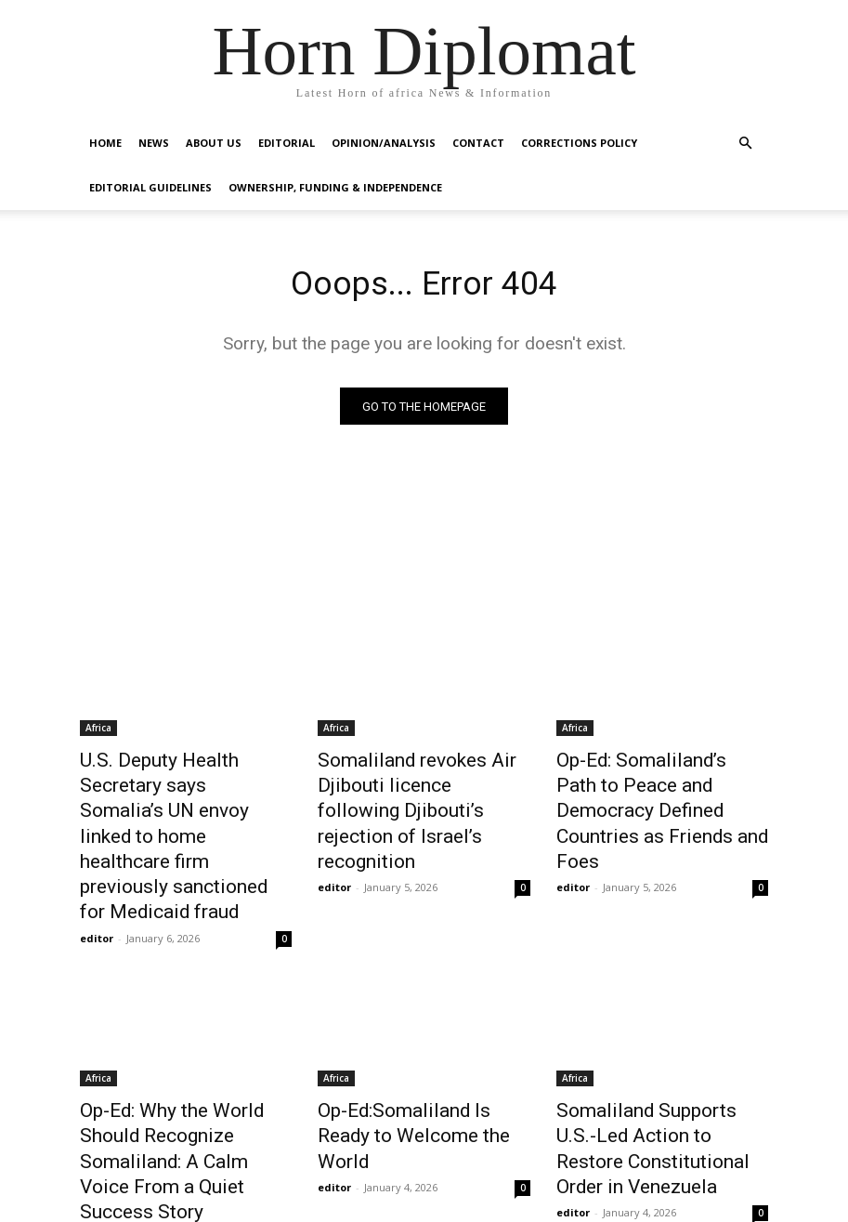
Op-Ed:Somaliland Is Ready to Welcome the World (421, 1048)
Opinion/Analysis (384, 143)
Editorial (286, 143)
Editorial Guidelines (150, 187)
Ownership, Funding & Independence (335, 187)
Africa (98, 731)
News (153, 143)
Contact (478, 143)
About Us (213, 143)
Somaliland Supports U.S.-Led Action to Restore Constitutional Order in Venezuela (659, 1069)
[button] (746, 143)
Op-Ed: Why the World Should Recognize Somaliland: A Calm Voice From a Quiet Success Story (181, 1069)
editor (96, 867)
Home (105, 143)
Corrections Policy (579, 143)
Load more (424, 1163)
